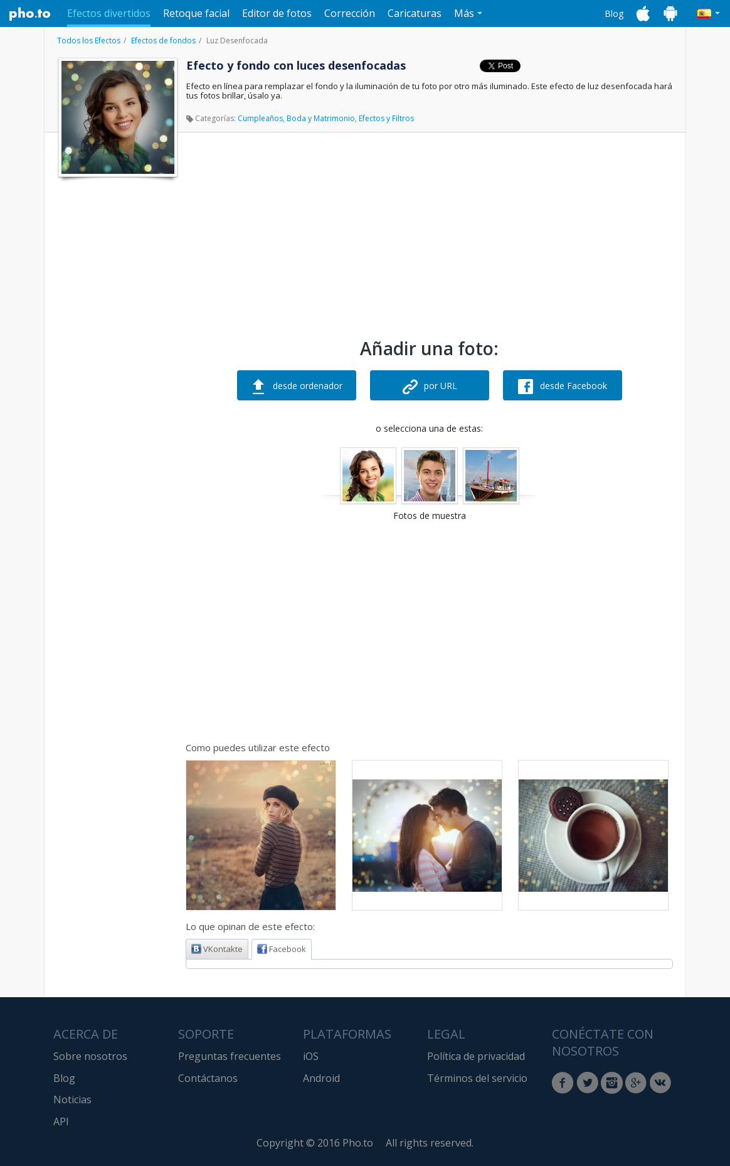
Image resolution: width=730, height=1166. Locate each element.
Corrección (349, 13)
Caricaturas (415, 13)
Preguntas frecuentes (229, 1056)
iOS (311, 1056)
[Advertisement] (116, 372)
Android (321, 1078)
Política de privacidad (476, 1056)
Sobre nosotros (90, 1056)
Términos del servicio (477, 1078)
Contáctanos (208, 1078)
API (61, 1121)
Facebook (281, 949)
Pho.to (30, 14)
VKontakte (217, 949)
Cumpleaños (260, 118)
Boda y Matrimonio (321, 118)
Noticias (72, 1099)
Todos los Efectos (88, 40)
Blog (614, 13)
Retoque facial (196, 13)
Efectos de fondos (163, 40)
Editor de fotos (277, 13)
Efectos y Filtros (386, 118)
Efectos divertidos (109, 13)
